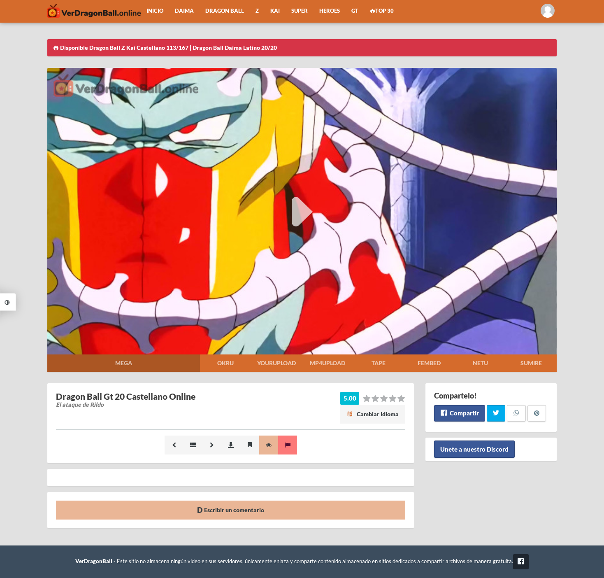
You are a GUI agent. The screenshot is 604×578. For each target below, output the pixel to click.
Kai (275, 11)
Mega (123, 362)
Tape (379, 362)
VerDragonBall (93, 561)
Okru (225, 362)
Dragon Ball (224, 11)
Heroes (329, 11)
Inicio (154, 11)
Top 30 (382, 11)
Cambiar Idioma (373, 413)
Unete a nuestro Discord (474, 449)
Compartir (459, 413)
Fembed (429, 362)
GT (354, 11)
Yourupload (276, 362)
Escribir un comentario (230, 509)
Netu (480, 362)
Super (299, 11)
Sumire (531, 362)
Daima (184, 11)
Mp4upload (327, 362)
